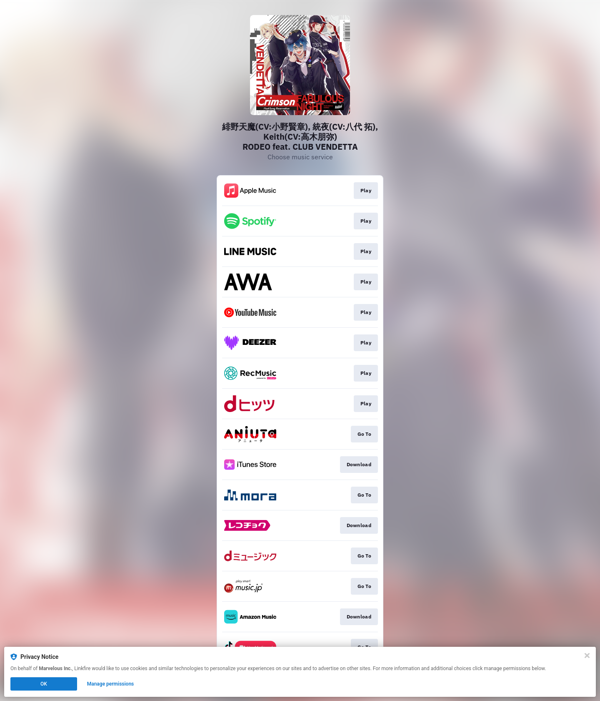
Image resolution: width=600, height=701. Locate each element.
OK (43, 684)
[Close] (587, 655)
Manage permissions (110, 684)
